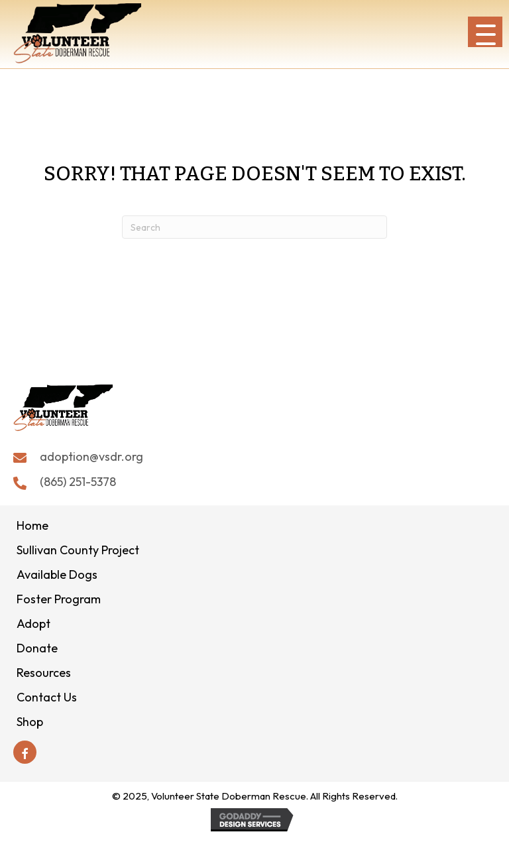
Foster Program (59, 599)
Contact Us (47, 697)
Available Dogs (57, 574)
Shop (30, 721)
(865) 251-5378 (78, 481)
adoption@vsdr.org (91, 456)
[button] (485, 32)
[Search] (254, 227)
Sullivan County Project (78, 550)
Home (32, 525)
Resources (44, 672)
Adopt (33, 623)
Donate (37, 648)
